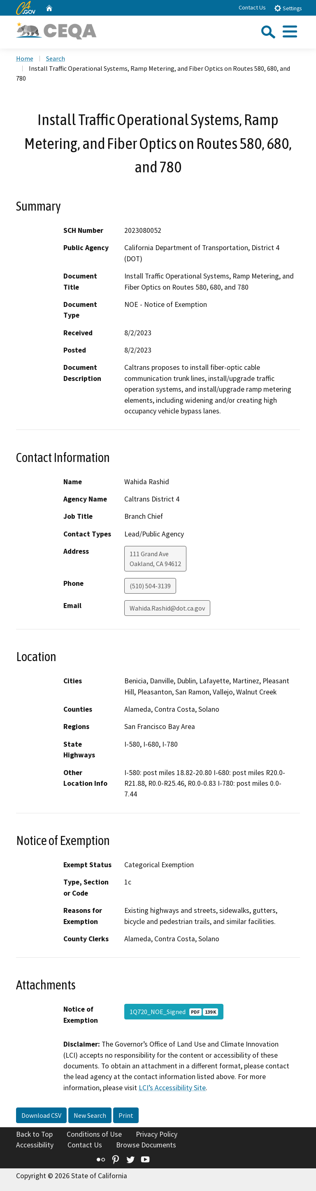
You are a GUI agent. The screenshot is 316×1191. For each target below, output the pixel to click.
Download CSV (41, 1115)
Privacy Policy (156, 1134)
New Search (90, 1115)
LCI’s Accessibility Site (172, 1087)
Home (24, 58)
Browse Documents (146, 1144)
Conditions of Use (94, 1134)
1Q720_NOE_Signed (174, 1012)
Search (55, 58)
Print (125, 1115)
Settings (288, 8)
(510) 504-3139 (150, 586)
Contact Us (252, 7)
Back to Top (34, 1134)
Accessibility (34, 1144)
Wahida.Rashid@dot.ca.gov (167, 608)
